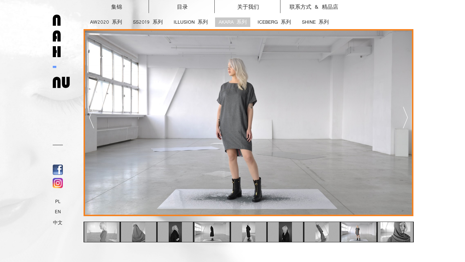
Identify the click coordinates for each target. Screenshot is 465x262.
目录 (196, 5)
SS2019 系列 (148, 22)
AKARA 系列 (233, 22)
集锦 (130, 5)
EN (58, 211)
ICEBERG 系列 (274, 22)
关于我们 (259, 5)
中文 (57, 222)
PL (58, 201)
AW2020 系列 (106, 22)
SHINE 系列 (315, 22)
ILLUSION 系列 (191, 22)
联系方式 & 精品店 (314, 7)
